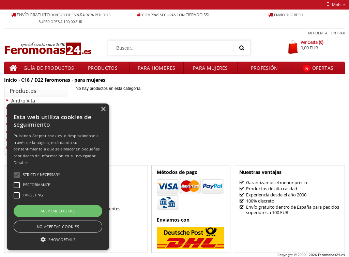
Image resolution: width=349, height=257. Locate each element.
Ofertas (318, 68)
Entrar (338, 32)
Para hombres (157, 68)
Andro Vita (23, 100)
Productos (103, 68)
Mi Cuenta (318, 32)
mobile (334, 4)
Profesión (264, 68)
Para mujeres (210, 68)
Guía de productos (49, 68)
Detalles (21, 162)
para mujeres (89, 80)
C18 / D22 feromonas (45, 80)
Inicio (10, 80)
